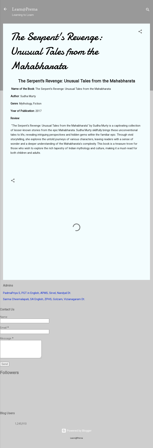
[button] (140, 32)
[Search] (147, 10)
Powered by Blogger (77, 430)
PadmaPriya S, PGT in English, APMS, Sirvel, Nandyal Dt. (37, 293)
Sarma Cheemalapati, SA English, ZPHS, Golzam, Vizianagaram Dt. (44, 299)
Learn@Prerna (24, 9)
